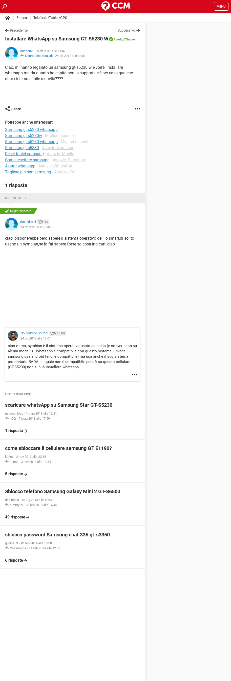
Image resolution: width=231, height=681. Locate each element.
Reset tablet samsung (24, 153)
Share (16, 109)
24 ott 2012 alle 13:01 (70, 56)
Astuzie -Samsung (58, 147)
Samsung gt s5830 (22, 147)
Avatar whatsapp (20, 166)
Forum (21, 18)
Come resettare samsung (27, 159)
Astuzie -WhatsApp (55, 166)
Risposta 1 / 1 (17, 198)
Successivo (126, 30)
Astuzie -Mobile (60, 153)
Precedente (19, 30)
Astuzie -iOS (65, 172)
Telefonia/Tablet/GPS (50, 18)
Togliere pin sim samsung (28, 172)
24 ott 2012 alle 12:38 (35, 227)
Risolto (118, 39)
